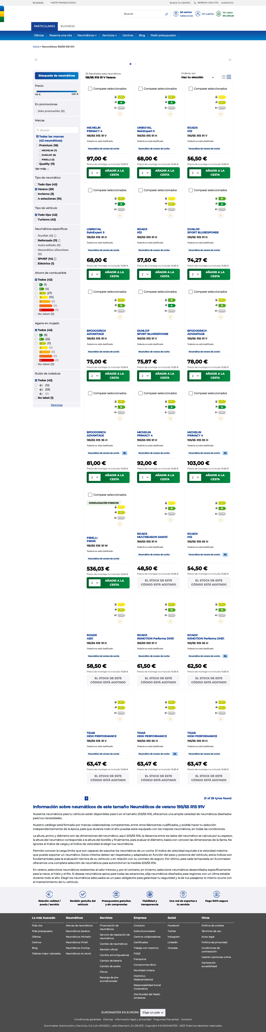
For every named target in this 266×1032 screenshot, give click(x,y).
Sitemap (108, 1019)
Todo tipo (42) (47, 184)
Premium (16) (48, 145)
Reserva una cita (60, 35)
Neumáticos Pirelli (77, 942)
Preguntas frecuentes (166, 1019)
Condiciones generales (87, 1019)
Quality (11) (47, 164)
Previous (35, 59)
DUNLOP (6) (49, 155)
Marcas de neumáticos (79, 925)
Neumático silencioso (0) (53, 252)
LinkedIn (173, 942)
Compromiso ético (145, 964)
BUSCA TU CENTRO (180, 3)
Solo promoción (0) (51, 111)
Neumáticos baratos (78, 931)
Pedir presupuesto (163, 35)
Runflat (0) (45, 235)
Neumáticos (85, 35)
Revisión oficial (109, 949)
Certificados (141, 942)
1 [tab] (130, 64)
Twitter (172, 931)
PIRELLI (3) (48, 159)
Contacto (139, 925)
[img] (122, 114)
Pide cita (37, 925)
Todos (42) (45, 279)
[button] (55, 235)
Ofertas (39, 35)
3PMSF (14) (45, 258)
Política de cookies (213, 925)
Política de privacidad (214, 942)
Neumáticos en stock (78, 953)
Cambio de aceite (110, 966)
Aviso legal (208, 936)
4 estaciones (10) (50, 198)
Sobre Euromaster (144, 931)
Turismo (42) (47, 219)
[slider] (35, 91)
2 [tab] (135, 64)
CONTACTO (227, 3)
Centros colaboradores (147, 936)
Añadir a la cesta (114, 172)
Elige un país (151, 1012)
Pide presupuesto (42, 931)
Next (230, 59)
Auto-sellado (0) (49, 245)
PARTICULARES (44, 26)
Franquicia (140, 959)
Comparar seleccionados (109, 88)
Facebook (173, 925)
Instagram (174, 936)
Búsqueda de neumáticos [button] (57, 75)
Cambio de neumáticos (113, 943)
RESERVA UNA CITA (205, 3)
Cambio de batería (111, 960)
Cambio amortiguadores (114, 955)
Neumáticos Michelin (78, 936)
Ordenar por (188, 73)
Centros (127, 35)
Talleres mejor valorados (46, 953)
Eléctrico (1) (46, 263)
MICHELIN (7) (49, 150)
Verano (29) (46, 189)
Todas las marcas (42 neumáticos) (51, 138)
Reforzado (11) (47, 240)
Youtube (172, 947)
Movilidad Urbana (144, 970)
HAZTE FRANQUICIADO (61, 3)
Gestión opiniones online (216, 957)
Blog (142, 35)
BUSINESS (38, 3)
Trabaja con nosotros (146, 947)
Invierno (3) (46, 194)
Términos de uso (211, 931)
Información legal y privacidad (133, 1019)
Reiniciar (57, 405)
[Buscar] (142, 13)
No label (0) (46, 314)
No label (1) (45, 397)
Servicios (108, 35)
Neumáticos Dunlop (78, 947)
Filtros (103, 971)
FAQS (137, 953)
